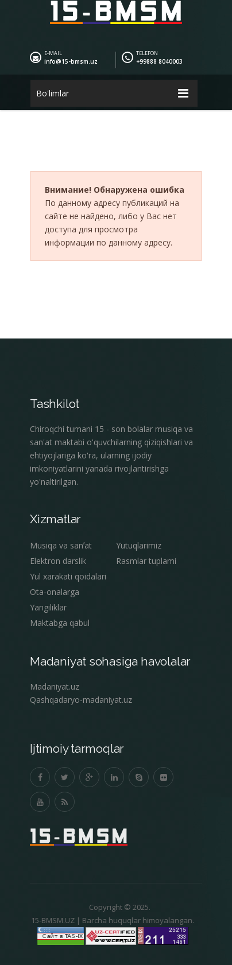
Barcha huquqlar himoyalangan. (135, 920)
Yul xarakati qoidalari (68, 576)
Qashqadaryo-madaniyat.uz (81, 699)
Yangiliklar (48, 607)
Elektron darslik (58, 560)
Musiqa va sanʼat (61, 545)
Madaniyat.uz (54, 686)
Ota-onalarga (54, 591)
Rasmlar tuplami (146, 560)
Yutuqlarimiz (138, 545)
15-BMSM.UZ (50, 920)
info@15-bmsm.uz (71, 61)
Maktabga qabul (60, 622)
